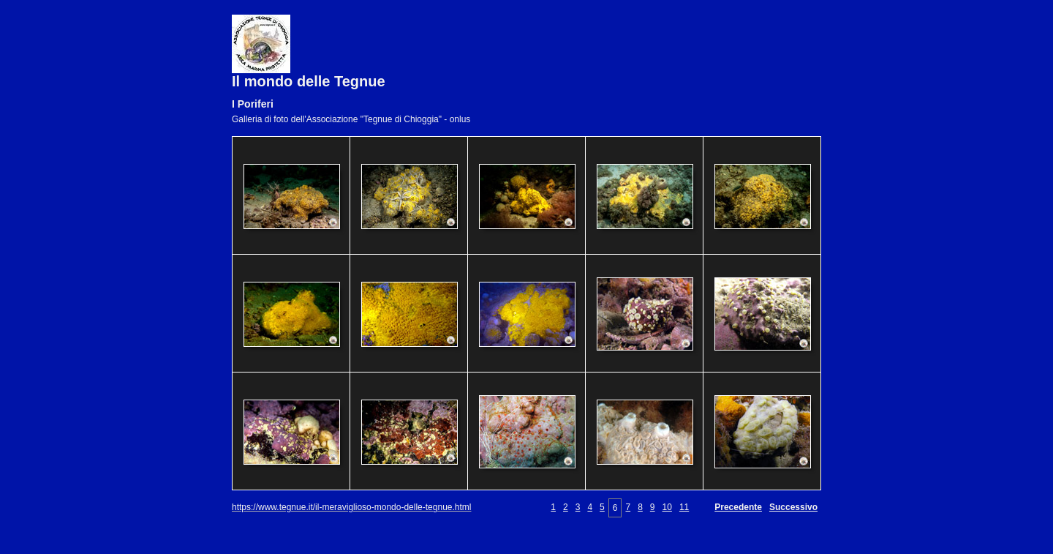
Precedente (738, 507)
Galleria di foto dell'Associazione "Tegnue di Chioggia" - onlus (351, 119)
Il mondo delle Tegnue (308, 81)
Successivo (793, 507)
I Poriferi (252, 104)
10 (667, 507)
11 (684, 507)
